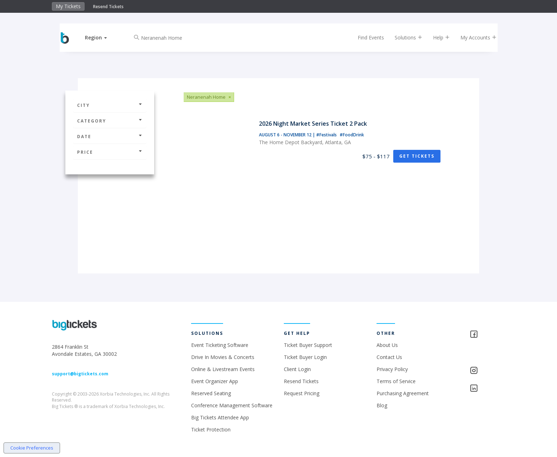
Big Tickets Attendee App (220, 417)
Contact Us (389, 357)
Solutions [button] (403, 37)
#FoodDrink (352, 135)
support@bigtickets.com (80, 374)
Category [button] (109, 121)
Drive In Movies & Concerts (222, 357)
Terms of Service (396, 381)
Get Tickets (416, 156)
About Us (387, 345)
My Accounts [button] (473, 37)
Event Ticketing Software (219, 345)
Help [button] (435, 37)
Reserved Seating (211, 393)
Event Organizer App (214, 381)
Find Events (365, 37)
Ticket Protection (211, 429)
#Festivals (327, 135)
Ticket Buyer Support (308, 345)
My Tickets (68, 6)
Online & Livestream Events (223, 369)
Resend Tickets (108, 7)
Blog (382, 405)
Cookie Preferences (31, 448)
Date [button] (109, 137)
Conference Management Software (231, 405)
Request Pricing (301, 393)
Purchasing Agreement (403, 393)
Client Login (297, 369)
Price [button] (109, 152)
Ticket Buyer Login (305, 357)
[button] (102, 37)
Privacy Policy (392, 369)
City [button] (109, 105)
